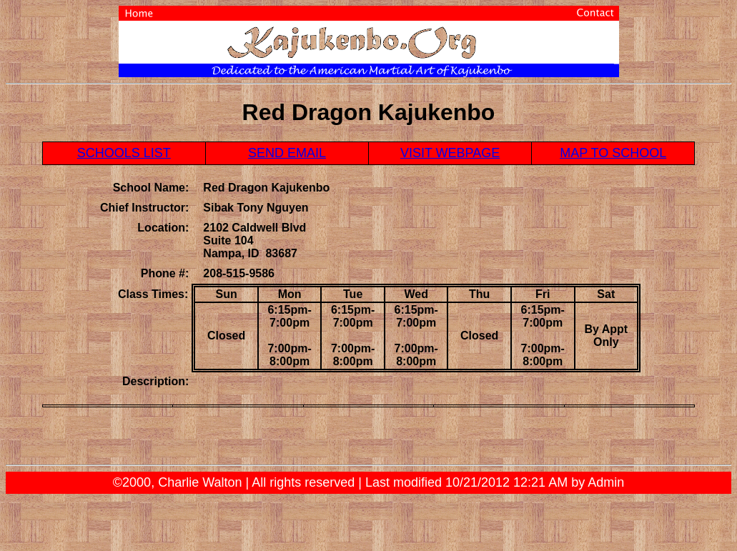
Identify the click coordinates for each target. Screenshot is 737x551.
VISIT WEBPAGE (450, 153)
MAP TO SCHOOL (613, 153)
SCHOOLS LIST (124, 153)
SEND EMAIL (287, 153)
